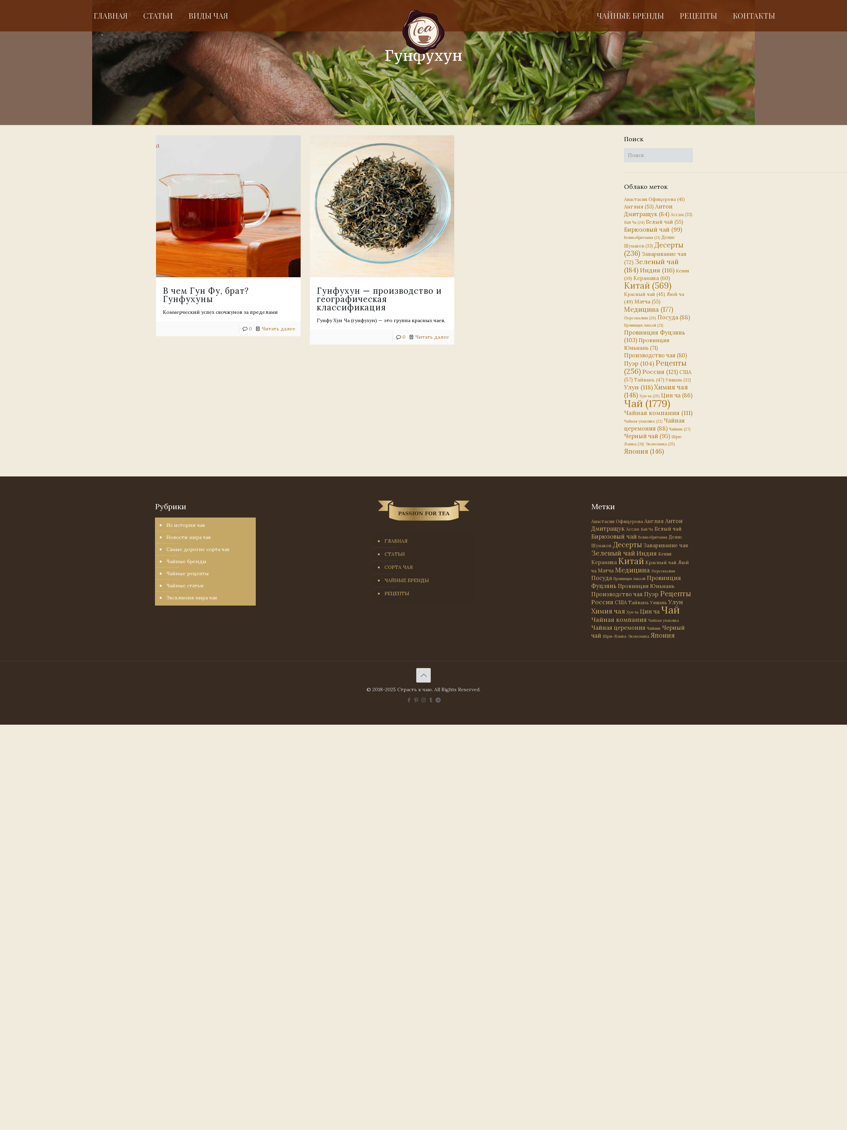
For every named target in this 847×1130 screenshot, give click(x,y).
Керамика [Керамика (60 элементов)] (651, 278)
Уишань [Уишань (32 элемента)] (678, 380)
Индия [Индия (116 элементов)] (657, 270)
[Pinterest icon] (416, 700)
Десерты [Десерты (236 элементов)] (627, 544)
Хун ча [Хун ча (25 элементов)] (650, 396)
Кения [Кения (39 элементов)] (664, 554)
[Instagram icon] (423, 700)
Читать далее (278, 329)
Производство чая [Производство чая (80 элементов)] (655, 355)
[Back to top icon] (423, 675)
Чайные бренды (186, 561)
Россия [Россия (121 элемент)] (660, 372)
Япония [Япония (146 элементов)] (644, 451)
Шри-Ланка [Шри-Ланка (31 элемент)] (614, 636)
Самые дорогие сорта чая (198, 549)
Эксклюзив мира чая (191, 598)
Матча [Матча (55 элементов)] (647, 301)
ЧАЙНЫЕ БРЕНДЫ (406, 580)
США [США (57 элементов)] (621, 602)
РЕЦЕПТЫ (396, 593)
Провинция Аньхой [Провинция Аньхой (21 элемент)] (643, 325)
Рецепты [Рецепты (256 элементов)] (655, 367)
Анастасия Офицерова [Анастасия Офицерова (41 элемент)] (654, 199)
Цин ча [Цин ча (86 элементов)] (676, 395)
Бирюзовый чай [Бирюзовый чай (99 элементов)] (653, 229)
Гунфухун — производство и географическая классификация (371, 299)
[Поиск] (658, 155)
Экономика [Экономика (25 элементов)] (660, 444)
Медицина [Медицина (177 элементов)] (648, 309)
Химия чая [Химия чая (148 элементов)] (656, 391)
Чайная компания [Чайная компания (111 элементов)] (658, 413)
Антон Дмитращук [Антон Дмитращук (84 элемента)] (648, 210)
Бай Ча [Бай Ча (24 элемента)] (634, 222)
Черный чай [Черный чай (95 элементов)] (647, 436)
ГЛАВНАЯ (396, 541)
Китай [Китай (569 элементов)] (647, 285)
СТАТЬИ (394, 554)
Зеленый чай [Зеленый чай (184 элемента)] (651, 265)
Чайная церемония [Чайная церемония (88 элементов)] (654, 424)
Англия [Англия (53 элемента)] (639, 206)
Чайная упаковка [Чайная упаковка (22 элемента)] (643, 421)
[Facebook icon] (409, 700)
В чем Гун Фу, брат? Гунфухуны (206, 295)
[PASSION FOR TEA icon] (438, 700)
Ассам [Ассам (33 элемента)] (681, 214)
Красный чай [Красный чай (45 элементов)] (644, 294)
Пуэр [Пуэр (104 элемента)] (639, 363)
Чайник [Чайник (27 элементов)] (680, 429)
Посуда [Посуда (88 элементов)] (674, 317)
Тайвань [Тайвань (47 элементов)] (649, 380)
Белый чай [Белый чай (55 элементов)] (664, 222)
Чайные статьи (185, 585)
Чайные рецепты (187, 573)
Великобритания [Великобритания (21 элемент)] (642, 237)
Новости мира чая (188, 537)
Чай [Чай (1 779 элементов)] (647, 403)
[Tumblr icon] (431, 700)
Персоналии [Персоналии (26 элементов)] (640, 317)
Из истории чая (185, 525)
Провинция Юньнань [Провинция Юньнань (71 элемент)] (646, 585)
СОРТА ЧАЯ (398, 567)
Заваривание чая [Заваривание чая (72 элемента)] (665, 545)
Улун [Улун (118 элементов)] (638, 387)
